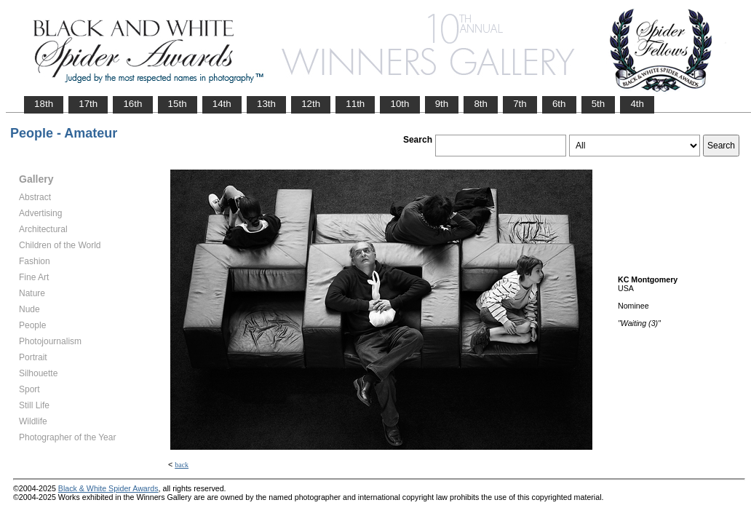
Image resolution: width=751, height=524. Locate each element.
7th (520, 103)
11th (355, 103)
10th (399, 103)
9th (442, 103)
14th (221, 103)
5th (598, 103)
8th (481, 103)
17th (88, 103)
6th (559, 103)
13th (266, 103)
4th (637, 103)
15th (177, 103)
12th (310, 103)
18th (43, 103)
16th (132, 103)
